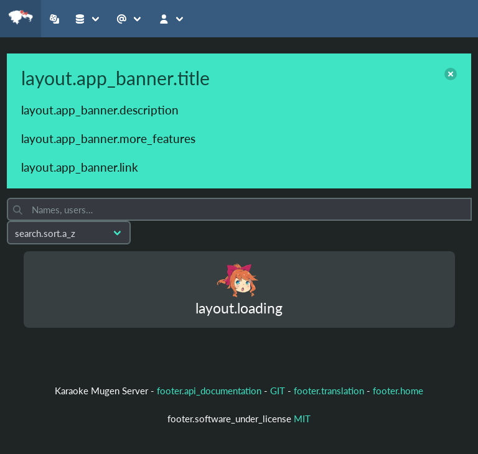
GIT (279, 390)
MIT (302, 418)
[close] (450, 74)
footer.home (398, 390)
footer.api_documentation (209, 390)
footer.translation (329, 390)
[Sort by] (69, 232)
